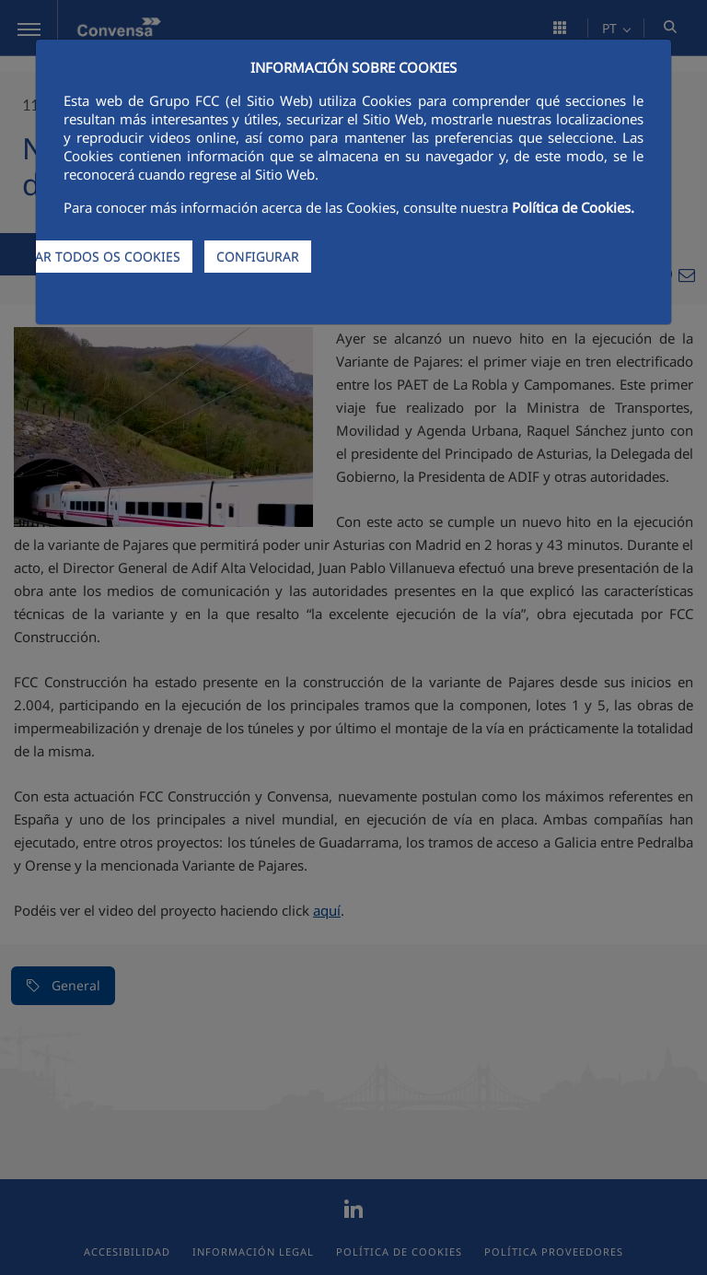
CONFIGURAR (257, 256)
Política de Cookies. (573, 207)
